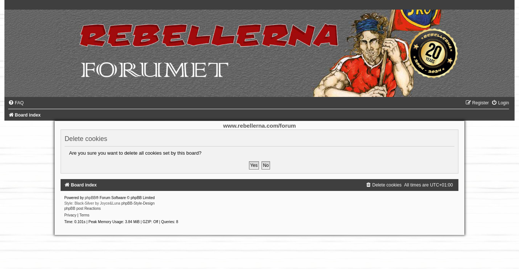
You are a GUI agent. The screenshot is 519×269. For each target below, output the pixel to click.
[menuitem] (16, 102)
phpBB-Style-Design (137, 203)
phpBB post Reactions (82, 208)
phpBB (90, 198)
